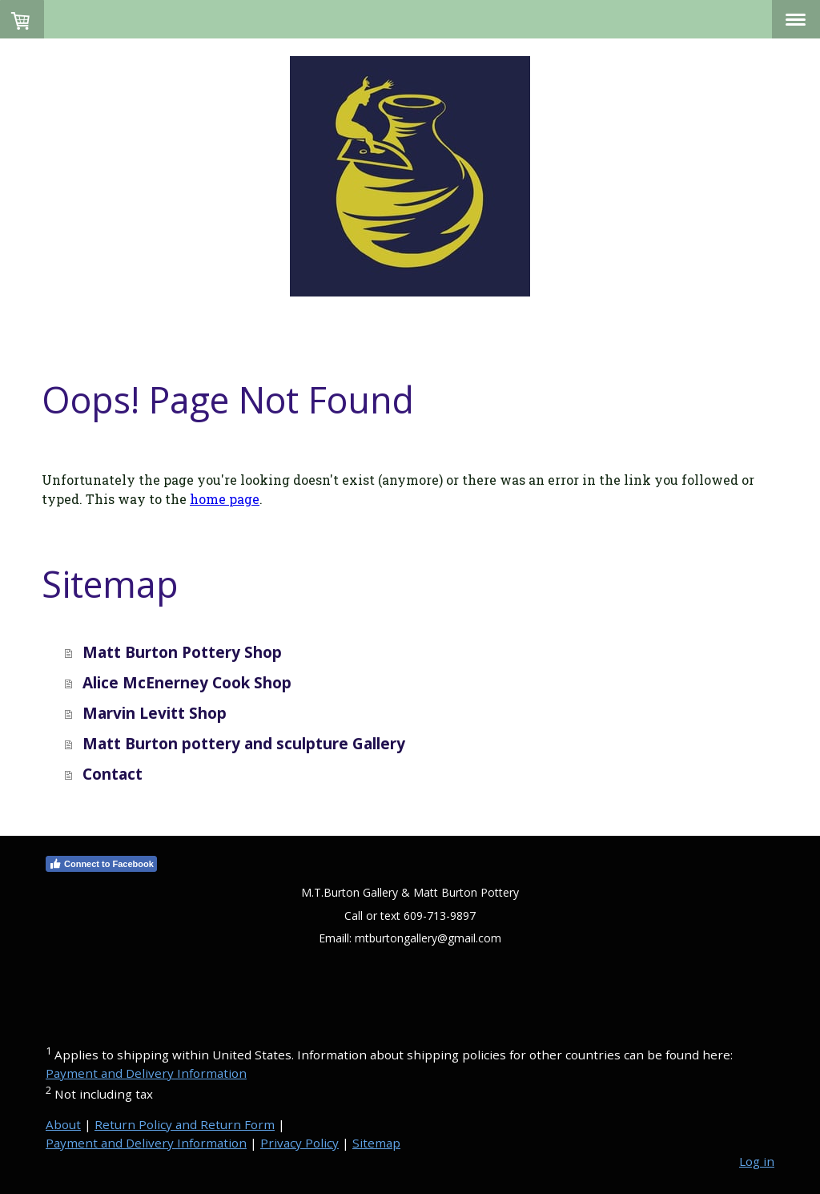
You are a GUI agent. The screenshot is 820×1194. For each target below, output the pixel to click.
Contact (112, 774)
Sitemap (376, 1143)
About (63, 1124)
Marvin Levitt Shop (154, 713)
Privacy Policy (299, 1143)
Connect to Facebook (101, 863)
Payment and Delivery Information (146, 1073)
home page (224, 498)
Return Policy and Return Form (184, 1124)
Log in (756, 1161)
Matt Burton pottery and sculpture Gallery (243, 743)
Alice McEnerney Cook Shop (186, 682)
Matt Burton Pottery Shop (182, 652)
